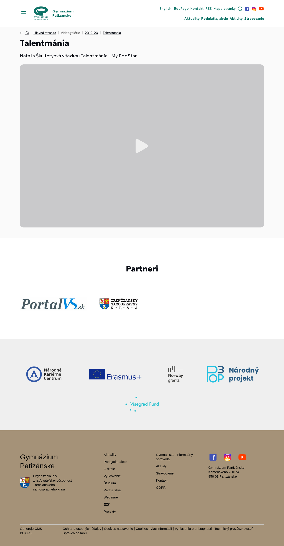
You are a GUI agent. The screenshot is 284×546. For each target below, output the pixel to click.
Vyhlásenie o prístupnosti (193, 528)
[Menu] (24, 13)
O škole (109, 469)
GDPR (161, 487)
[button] (240, 8)
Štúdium (110, 483)
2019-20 (91, 33)
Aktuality (191, 19)
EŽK (107, 504)
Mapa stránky (224, 9)
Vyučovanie (112, 476)
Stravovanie (254, 19)
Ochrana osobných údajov (82, 528)
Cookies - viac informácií (154, 528)
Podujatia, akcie (214, 19)
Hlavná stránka (45, 33)
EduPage (181, 9)
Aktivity (236, 19)
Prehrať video (142, 146)
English (165, 9)
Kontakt (197, 9)
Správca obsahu (75, 533)
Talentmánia (112, 33)
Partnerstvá (112, 490)
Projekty (110, 511)
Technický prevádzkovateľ (233, 528)
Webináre (111, 497)
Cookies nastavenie (118, 528)
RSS (208, 9)
